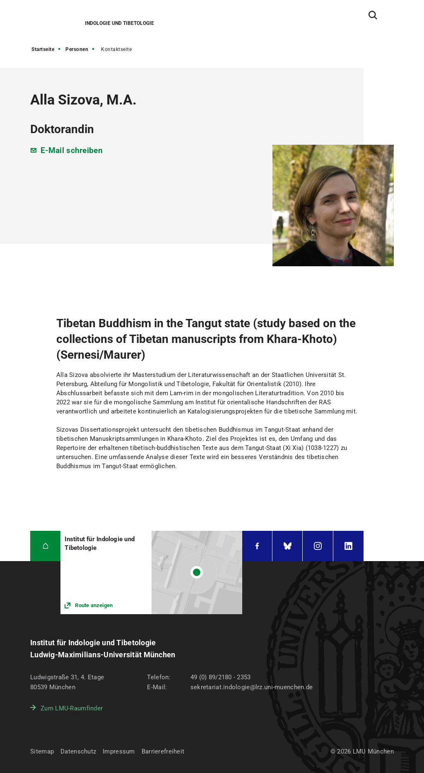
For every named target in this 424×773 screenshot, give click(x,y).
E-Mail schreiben (72, 150)
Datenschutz (78, 751)
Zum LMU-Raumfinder (72, 708)
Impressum (119, 751)
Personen (76, 49)
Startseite (42, 49)
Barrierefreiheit (163, 751)
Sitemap (42, 751)
